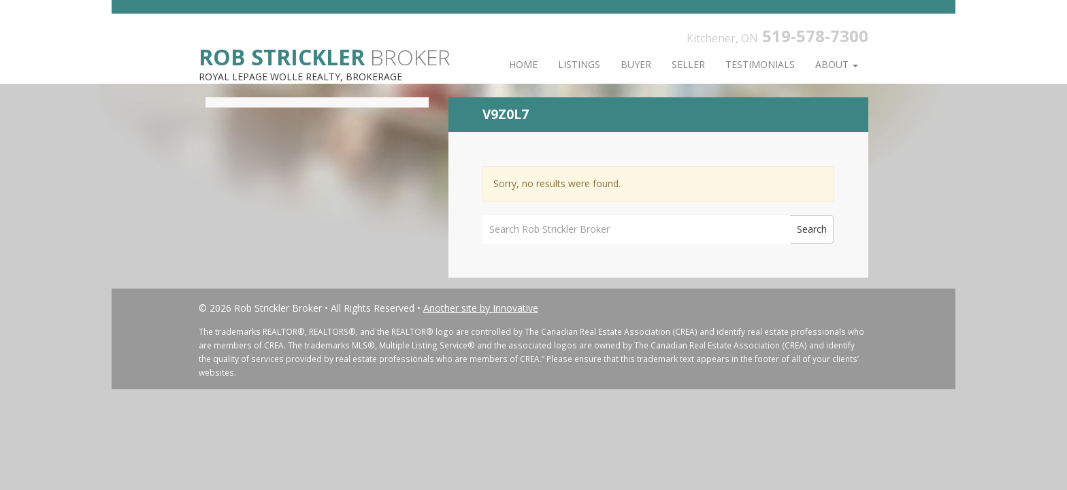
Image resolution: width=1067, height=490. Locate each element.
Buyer (636, 64)
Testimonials (760, 64)
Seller (688, 64)
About (836, 64)
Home (523, 64)
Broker (324, 56)
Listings (579, 64)
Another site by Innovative (480, 307)
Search (812, 229)
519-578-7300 (815, 35)
